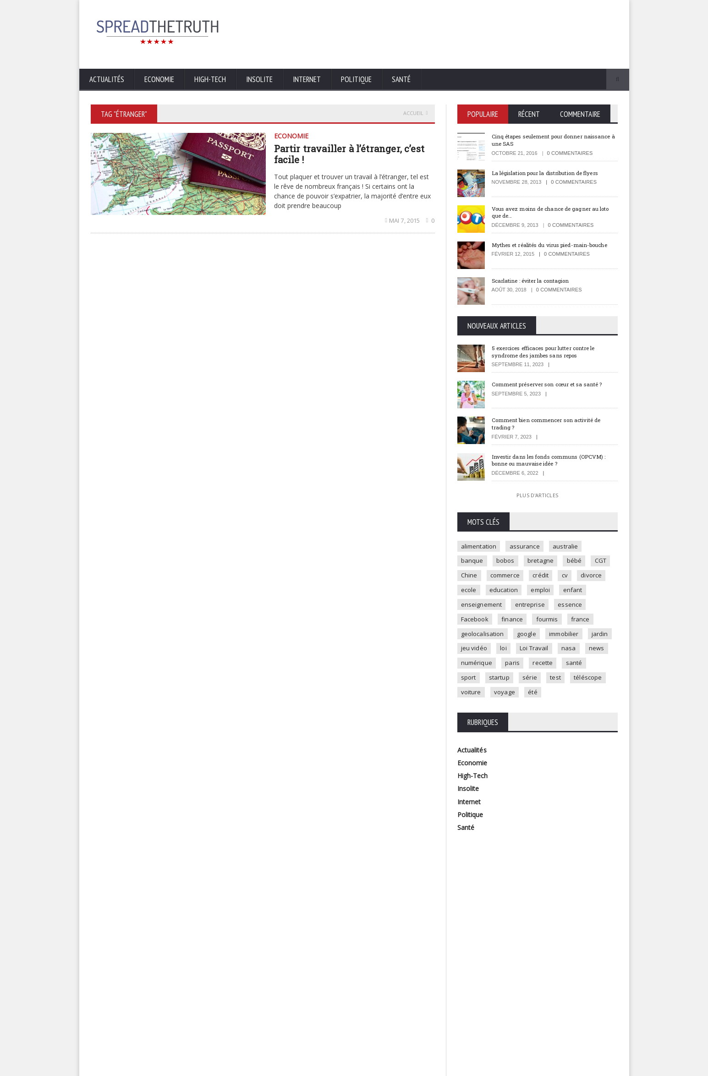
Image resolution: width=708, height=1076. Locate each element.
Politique (356, 79)
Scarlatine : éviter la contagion (535, 281)
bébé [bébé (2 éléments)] (578, 562)
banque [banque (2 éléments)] (473, 562)
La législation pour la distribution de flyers (552, 173)
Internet (307, 79)
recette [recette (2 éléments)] (500, 683)
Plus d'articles (537, 495)
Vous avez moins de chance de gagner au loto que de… (551, 212)
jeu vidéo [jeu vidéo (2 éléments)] (549, 652)
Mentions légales (546, 1067)
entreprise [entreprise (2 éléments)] (565, 607)
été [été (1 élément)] (501, 713)
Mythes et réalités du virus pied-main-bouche (547, 248)
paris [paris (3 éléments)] (469, 683)
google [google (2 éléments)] (561, 637)
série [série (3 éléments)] (469, 698)
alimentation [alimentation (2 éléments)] (479, 547)
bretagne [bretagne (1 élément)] (544, 562)
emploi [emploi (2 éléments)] (579, 592)
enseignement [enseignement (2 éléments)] (515, 607)
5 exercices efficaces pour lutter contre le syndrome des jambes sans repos (551, 352)
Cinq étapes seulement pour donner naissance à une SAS (543, 140)
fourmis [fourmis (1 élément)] (588, 622)
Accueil (415, 112)
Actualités (106, 79)
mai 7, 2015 (404, 220)
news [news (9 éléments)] (541, 668)
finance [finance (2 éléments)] (552, 622)
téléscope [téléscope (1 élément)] (529, 698)
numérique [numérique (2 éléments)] (578, 668)
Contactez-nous (597, 1067)
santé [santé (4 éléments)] (533, 683)
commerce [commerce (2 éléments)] (533, 577)
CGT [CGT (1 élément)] (467, 577)
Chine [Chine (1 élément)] (496, 577)
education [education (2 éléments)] (541, 592)
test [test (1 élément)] (496, 698)
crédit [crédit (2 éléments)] (570, 577)
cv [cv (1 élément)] (595, 577)
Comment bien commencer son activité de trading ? (553, 424)
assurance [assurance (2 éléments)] (526, 547)
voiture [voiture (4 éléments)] (568, 698)
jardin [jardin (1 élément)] (513, 652)
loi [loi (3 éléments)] (579, 652)
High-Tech (210, 79)
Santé (401, 79)
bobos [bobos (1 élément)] (507, 562)
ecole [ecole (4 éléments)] (504, 592)
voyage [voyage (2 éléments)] (472, 713)
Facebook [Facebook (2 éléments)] (513, 622)
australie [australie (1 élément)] (568, 547)
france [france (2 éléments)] (471, 637)
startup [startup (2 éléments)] (595, 683)
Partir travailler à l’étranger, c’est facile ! (348, 154)
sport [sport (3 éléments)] (563, 683)
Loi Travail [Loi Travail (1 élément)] (476, 668)
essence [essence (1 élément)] (474, 622)
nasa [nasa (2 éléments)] (512, 668)
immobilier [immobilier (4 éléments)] (476, 652)
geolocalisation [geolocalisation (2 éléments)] (516, 637)
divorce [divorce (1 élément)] (472, 592)
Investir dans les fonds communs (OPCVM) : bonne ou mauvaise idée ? (553, 460)
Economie (159, 79)
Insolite (259, 79)
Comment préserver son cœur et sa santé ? (554, 385)
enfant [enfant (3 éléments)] (471, 607)
